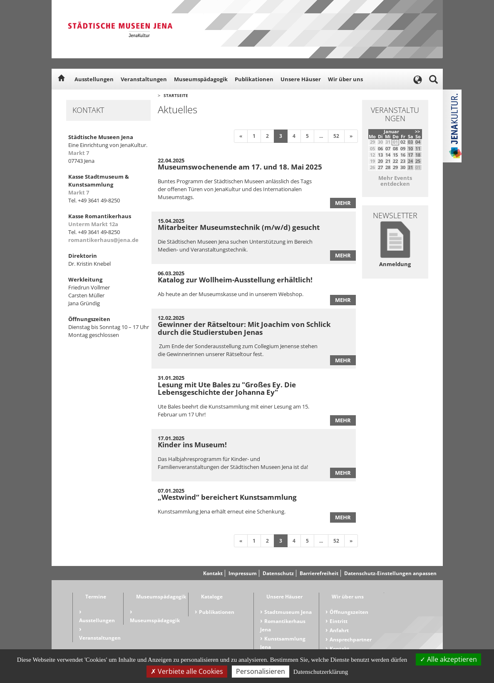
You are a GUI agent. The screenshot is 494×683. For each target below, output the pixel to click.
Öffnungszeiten (349, 612)
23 (402, 161)
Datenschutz (278, 573)
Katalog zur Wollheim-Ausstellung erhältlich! (235, 279)
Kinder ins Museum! (192, 444)
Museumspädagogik (201, 79)
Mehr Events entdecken (395, 180)
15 (395, 155)
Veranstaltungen (144, 79)
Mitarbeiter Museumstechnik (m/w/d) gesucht (239, 227)
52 (336, 136)
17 (410, 155)
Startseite (176, 95)
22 (395, 161)
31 (410, 167)
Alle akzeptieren (448, 659)
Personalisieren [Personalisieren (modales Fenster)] (260, 671)
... (321, 136)
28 (387, 167)
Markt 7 (78, 153)
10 (410, 148)
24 (410, 161)
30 (402, 167)
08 (395, 148)
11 (417, 148)
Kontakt (213, 573)
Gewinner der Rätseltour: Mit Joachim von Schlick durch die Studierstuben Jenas (244, 328)
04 (417, 142)
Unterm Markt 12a (93, 224)
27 (380, 167)
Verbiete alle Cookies (187, 671)
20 (380, 161)
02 (402, 142)
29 (395, 167)
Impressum (242, 573)
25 (417, 161)
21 (387, 161)
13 (380, 155)
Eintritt (339, 621)
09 (402, 148)
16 (402, 155)
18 (417, 155)
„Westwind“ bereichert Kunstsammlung (227, 497)
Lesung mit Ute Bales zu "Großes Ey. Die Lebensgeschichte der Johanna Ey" (227, 388)
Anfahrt (339, 630)
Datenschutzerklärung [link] (320, 671)
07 (387, 148)
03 (410, 142)
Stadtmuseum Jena (288, 612)
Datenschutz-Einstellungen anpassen (390, 573)
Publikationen (254, 79)
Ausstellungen (94, 79)
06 (380, 148)
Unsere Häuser (301, 79)
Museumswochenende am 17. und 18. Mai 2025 (240, 167)
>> (417, 131)
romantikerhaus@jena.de (103, 240)
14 (387, 155)
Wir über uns (345, 79)
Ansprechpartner (351, 639)
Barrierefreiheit (319, 573)
